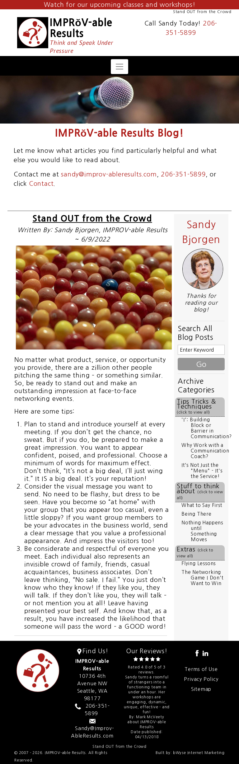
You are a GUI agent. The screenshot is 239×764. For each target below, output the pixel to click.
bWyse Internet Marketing (199, 753)
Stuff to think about (200, 491)
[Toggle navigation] (119, 66)
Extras (195, 552)
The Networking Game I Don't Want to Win (202, 578)
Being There (196, 514)
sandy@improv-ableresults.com (109, 174)
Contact (41, 183)
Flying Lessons (198, 563)
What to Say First (201, 505)
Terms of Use (201, 669)
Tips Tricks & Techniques (196, 406)
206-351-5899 (183, 174)
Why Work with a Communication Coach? (205, 451)
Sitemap (201, 689)
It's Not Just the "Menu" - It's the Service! (201, 471)
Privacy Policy (201, 679)
